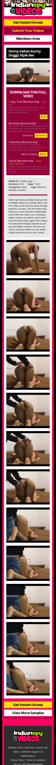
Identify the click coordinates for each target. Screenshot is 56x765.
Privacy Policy (17, 760)
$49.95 (43, 154)
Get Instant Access (28, 22)
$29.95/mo (41, 135)
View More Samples (28, 712)
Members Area (28, 38)
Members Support (30, 751)
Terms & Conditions (36, 760)
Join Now (29, 747)
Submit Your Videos (28, 30)
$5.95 (43, 116)
